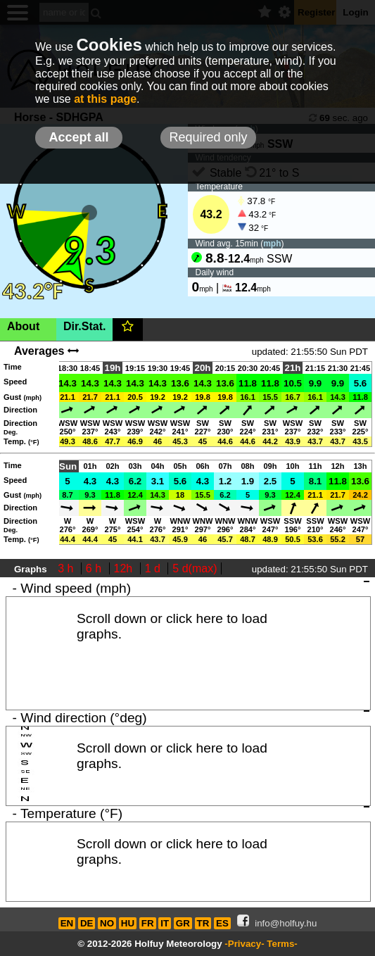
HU (127, 923)
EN (67, 923)
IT (164, 923)
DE (87, 923)
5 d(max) (194, 568)
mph (272, 244)
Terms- (282, 943)
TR (203, 923)
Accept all (78, 137)
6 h (95, 568)
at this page (105, 99)
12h (125, 568)
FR (147, 923)
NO (107, 923)
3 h (67, 568)
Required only (208, 137)
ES (222, 923)
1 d (154, 568)
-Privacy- (244, 943)
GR (183, 923)
